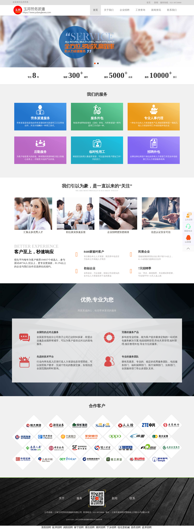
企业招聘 (124, 10)
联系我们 (172, 10)
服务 (79, 498)
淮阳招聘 (46, 527)
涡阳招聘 (68, 527)
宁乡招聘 (111, 527)
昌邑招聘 (136, 527)
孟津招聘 (147, 527)
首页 (149, 3)
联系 (132, 498)
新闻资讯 (156, 10)
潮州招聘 (100, 527)
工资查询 (140, 10)
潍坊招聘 (90, 527)
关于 (62, 498)
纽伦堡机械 (124, 527)
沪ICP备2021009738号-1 (115, 519)
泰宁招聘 (79, 527)
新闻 (156, 3)
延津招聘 (57, 527)
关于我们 (109, 10)
